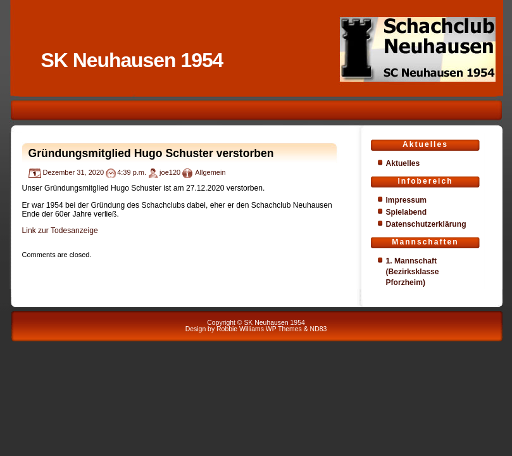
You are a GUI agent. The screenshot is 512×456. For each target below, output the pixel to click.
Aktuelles (403, 163)
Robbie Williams (240, 329)
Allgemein (210, 172)
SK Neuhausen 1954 (132, 60)
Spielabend (406, 212)
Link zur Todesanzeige (60, 230)
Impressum (406, 200)
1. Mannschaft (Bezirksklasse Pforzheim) (412, 271)
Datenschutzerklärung (426, 224)
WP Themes (284, 329)
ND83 (318, 329)
